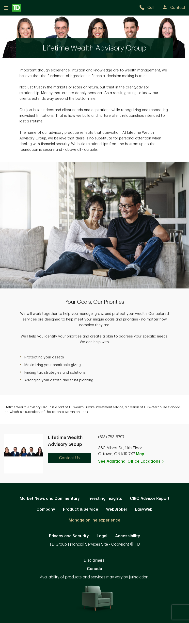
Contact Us (69, 458)
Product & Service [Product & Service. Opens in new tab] (80, 509)
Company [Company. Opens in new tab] (45, 509)
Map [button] (140, 454)
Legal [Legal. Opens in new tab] (102, 536)
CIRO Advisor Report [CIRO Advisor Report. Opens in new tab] (150, 499)
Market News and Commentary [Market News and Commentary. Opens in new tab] (50, 499)
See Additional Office (131, 461)
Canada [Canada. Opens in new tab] (94, 569)
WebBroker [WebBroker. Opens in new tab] (116, 509)
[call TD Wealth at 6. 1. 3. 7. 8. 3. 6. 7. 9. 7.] (149, 7)
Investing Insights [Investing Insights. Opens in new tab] (105, 499)
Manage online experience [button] (94, 520)
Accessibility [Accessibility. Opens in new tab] (127, 536)
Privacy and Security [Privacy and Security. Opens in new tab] (69, 536)
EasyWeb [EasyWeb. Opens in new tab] (144, 509)
